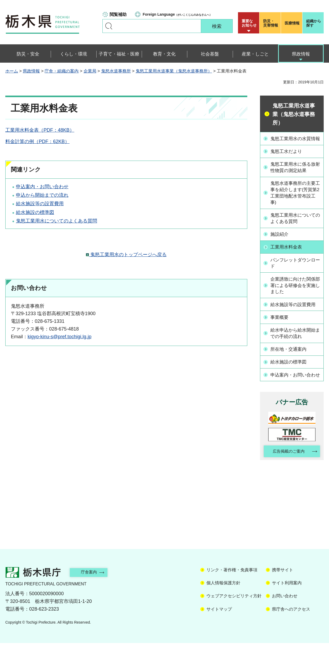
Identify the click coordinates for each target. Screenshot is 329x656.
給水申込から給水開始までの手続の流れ (295, 340)
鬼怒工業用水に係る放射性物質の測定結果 (295, 173)
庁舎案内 (91, 585)
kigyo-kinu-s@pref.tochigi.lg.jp (59, 336)
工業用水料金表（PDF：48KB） (39, 130)
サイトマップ (219, 622)
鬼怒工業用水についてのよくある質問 (56, 221)
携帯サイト (282, 583)
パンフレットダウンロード (295, 270)
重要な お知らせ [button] (249, 23)
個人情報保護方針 (223, 596)
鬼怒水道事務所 (116, 71)
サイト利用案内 (287, 596)
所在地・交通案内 (290, 355)
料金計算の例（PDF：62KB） (37, 141)
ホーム (11, 71)
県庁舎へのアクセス (291, 622)
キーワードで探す (108, 26)
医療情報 (292, 23)
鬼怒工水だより (287, 157)
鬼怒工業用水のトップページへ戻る (126, 254)
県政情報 (31, 71)
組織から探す (313, 23)
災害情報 (271, 23)
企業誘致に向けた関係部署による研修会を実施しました (295, 292)
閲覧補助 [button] (118, 14)
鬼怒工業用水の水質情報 (295, 142)
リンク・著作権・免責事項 (231, 583)
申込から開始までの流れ (42, 195)
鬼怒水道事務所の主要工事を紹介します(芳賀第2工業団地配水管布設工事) (295, 199)
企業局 (90, 71)
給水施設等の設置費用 (40, 203)
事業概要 (280, 324)
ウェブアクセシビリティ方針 (234, 609)
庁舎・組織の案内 (62, 71)
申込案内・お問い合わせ (42, 186)
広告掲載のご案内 (287, 464)
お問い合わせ (284, 609)
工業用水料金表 (287, 253)
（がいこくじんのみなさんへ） (177, 14)
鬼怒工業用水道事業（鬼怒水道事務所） (174, 71)
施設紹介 (280, 241)
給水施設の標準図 (35, 212)
